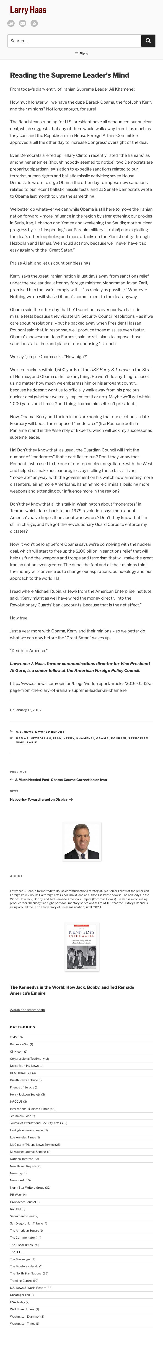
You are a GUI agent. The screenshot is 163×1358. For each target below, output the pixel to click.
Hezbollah (41, 738)
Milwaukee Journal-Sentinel (28, 1152)
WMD (20, 742)
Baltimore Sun (19, 1044)
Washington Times (22, 1323)
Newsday (16, 1173)
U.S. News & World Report (40, 731)
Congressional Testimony (27, 1058)
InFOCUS (16, 1101)
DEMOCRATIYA (20, 1073)
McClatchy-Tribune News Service (32, 1144)
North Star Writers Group (27, 1187)
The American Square (24, 1230)
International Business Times (29, 1109)
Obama (102, 738)
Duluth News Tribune (24, 1080)
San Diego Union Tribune (26, 1223)
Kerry (69, 738)
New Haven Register (24, 1166)
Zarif (32, 742)
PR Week (16, 1194)
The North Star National (26, 1273)
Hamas (22, 738)
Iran (57, 738)
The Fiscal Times (21, 1245)
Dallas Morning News (24, 1065)
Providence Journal (23, 1202)
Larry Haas (28, 9)
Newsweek (17, 1180)
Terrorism (139, 738)
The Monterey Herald (24, 1266)
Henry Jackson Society (25, 1094)
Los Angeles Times (23, 1137)
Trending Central (21, 1280)
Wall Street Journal (22, 1309)
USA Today (17, 1302)
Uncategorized (20, 1295)
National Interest (21, 1159)
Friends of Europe (22, 1087)
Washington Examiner (25, 1316)
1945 (13, 1037)
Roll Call (15, 1209)
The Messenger (20, 1259)
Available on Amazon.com (27, 1010)
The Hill (15, 1252)
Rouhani (119, 738)
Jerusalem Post (20, 1116)
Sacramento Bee (21, 1216)
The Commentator (22, 1237)
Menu (81, 53)
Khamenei (85, 738)
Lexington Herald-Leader (27, 1130)
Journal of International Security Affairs (36, 1123)
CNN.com (16, 1051)
